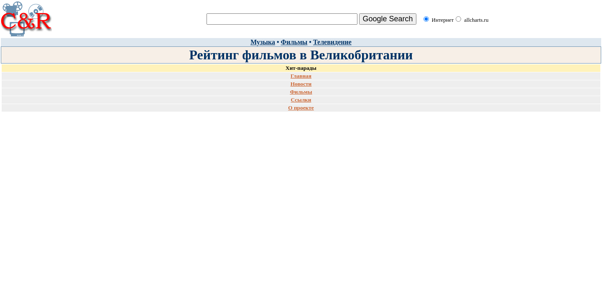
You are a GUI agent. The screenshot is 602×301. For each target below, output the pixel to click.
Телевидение (332, 42)
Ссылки (301, 100)
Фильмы (294, 42)
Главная (301, 76)
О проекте (301, 108)
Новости (301, 84)
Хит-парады (301, 68)
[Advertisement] (301, 138)
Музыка (262, 42)
